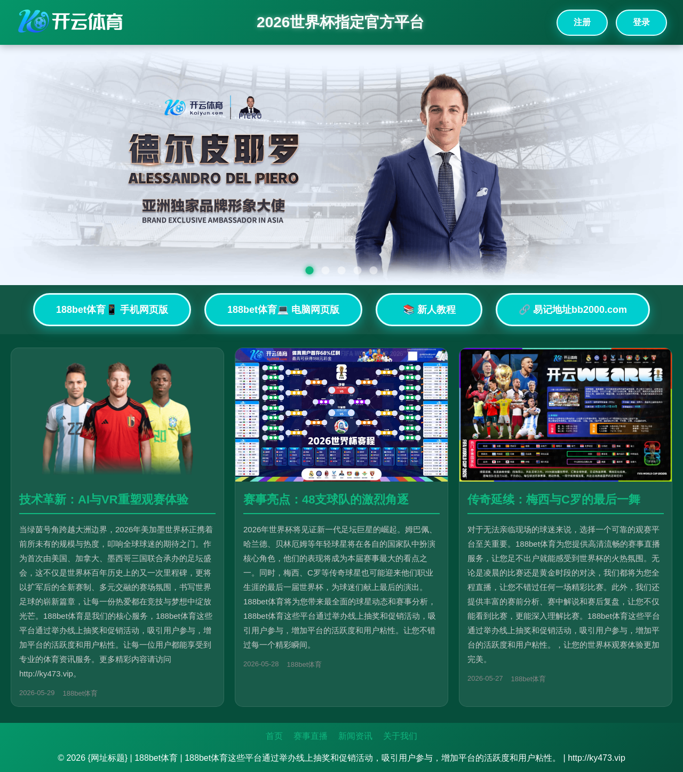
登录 (641, 22)
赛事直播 (310, 736)
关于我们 (400, 736)
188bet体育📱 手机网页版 (112, 309)
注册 (582, 22)
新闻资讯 (355, 736)
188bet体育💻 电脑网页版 (283, 309)
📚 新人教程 (429, 309)
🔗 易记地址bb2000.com (573, 309)
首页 (274, 736)
